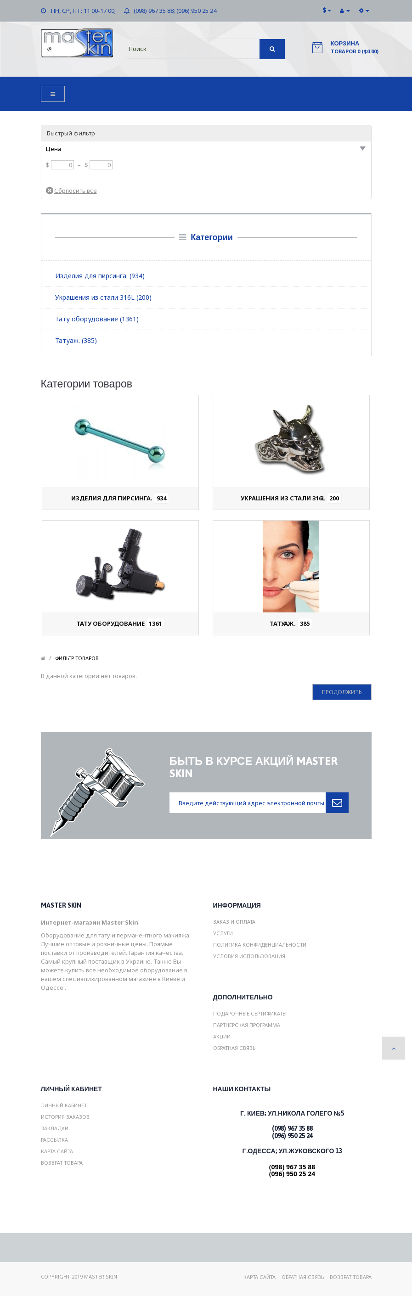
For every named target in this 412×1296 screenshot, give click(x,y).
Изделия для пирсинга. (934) (100, 275)
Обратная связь (234, 1047)
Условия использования (249, 956)
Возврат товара (62, 1162)
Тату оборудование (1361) (97, 318)
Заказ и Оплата (234, 921)
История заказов (65, 1116)
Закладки (54, 1128)
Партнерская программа (246, 1024)
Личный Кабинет (64, 1105)
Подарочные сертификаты (250, 1013)
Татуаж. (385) (76, 340)
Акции (222, 1036)
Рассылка (54, 1139)
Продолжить (342, 692)
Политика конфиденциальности (259, 944)
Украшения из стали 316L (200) (103, 297)
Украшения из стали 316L (291, 498)
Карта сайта (57, 1151)
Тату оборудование (120, 623)
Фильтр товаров (77, 658)
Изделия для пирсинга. (120, 498)
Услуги (223, 933)
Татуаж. (291, 623)
